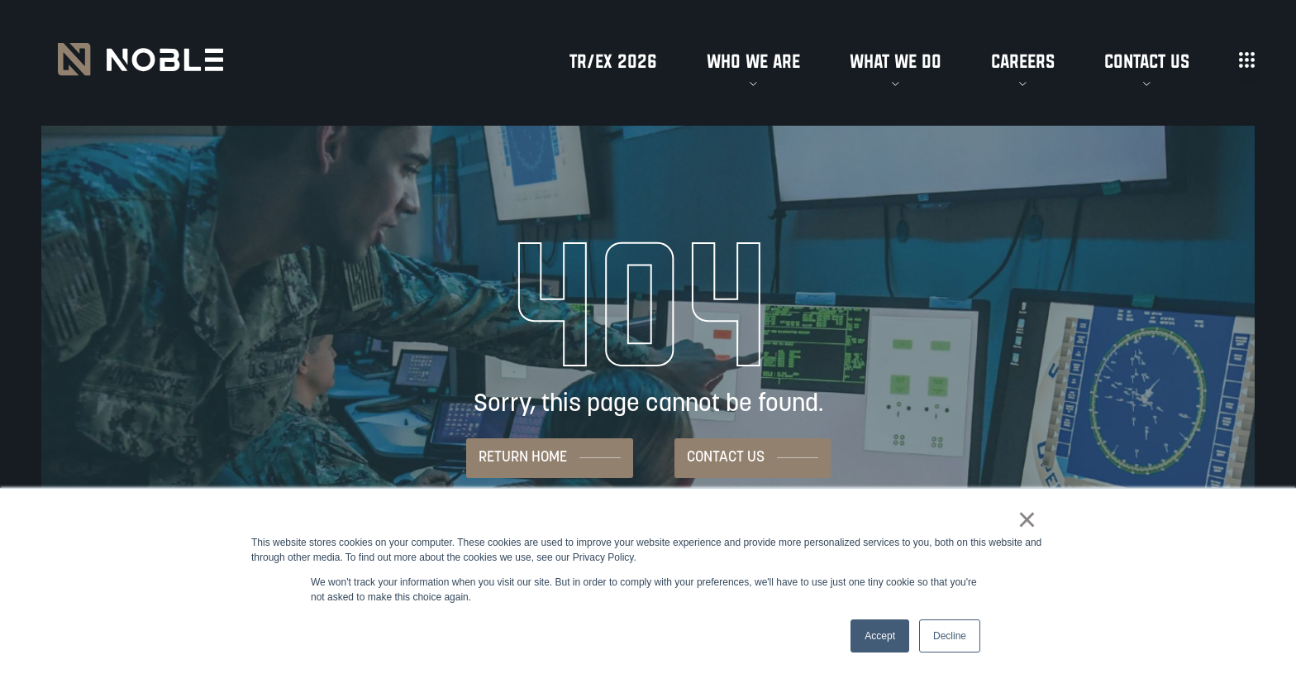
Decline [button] (949, 636)
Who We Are (753, 62)
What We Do (895, 62)
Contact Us (1146, 62)
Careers (1023, 62)
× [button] (1026, 519)
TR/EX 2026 (613, 62)
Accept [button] (880, 636)
